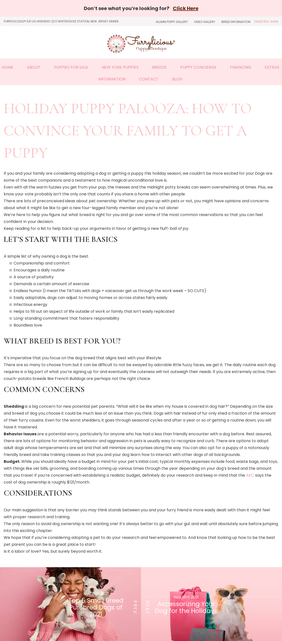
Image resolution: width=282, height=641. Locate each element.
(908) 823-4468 (266, 21)
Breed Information (235, 22)
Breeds (159, 67)
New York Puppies (120, 67)
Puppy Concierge (198, 67)
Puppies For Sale (71, 67)
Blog (177, 79)
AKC (249, 475)
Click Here (185, 8)
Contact (149, 79)
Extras (272, 67)
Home (7, 67)
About (33, 67)
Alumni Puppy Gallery (172, 22)
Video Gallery (204, 22)
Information (111, 79)
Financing (240, 67)
